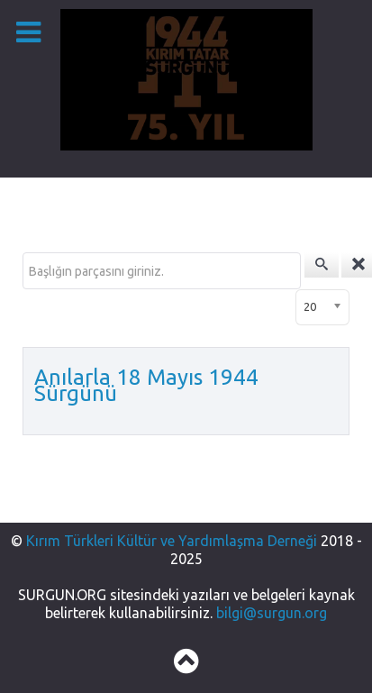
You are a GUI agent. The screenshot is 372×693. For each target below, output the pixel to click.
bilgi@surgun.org (271, 613)
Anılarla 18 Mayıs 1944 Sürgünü (146, 385)
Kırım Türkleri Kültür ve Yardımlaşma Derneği (173, 541)
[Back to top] (186, 666)
